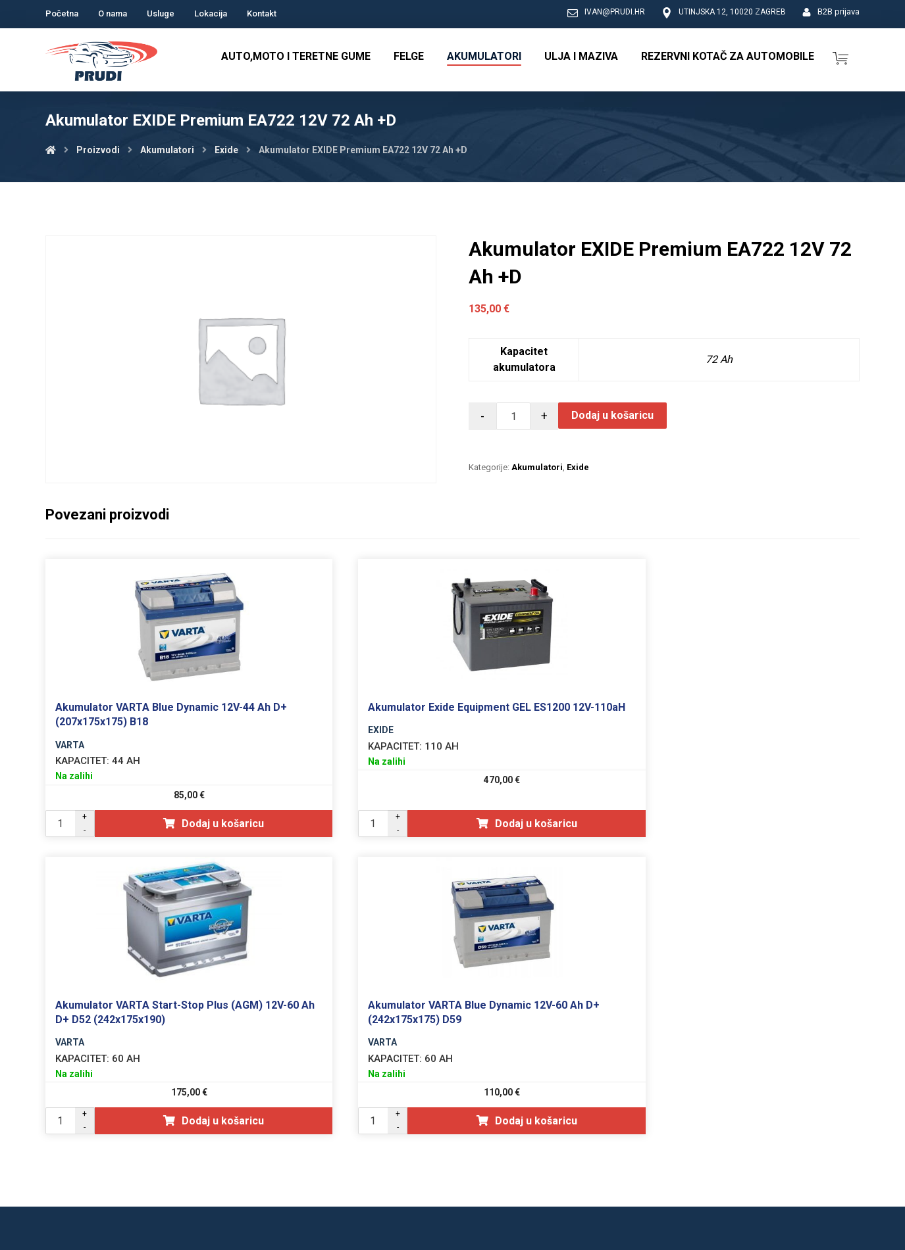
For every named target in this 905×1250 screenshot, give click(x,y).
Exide (578, 467)
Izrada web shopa (784, 1238)
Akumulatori (537, 467)
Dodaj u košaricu (612, 415)
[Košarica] (840, 57)
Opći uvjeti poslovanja (658, 1158)
